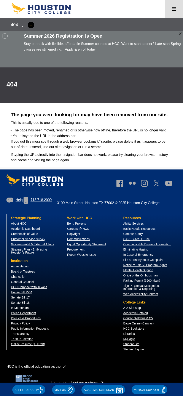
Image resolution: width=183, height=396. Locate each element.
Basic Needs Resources (139, 228)
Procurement (75, 249)
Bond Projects (76, 223)
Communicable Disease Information (147, 244)
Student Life (131, 344)
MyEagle (129, 339)
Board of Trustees (23, 271)
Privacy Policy (20, 323)
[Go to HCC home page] (45, 15)
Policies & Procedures (26, 318)
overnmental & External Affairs (33, 244)
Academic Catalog (135, 313)
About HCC (18, 223)
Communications (78, 239)
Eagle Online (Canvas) (138, 323)
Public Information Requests (30, 328)
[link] (146, 184)
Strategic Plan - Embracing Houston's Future (29, 251)
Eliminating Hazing (135, 249)
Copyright (73, 234)
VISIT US (63, 389)
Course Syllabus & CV (138, 318)
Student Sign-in (133, 349)
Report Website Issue (81, 254)
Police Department (23, 313)
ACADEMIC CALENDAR (103, 389)
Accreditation (20, 266)
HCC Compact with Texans (29, 287)
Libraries (129, 333)
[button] (28, 389)
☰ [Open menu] (174, 9)
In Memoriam (20, 308)
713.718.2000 (38, 200)
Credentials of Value (24, 234)
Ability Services (133, 223)
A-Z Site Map (132, 308)
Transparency (20, 333)
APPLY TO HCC (29, 389)
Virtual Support (149, 389)
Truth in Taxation (22, 339)
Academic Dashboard (25, 228)
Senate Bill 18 (20, 302)
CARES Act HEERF (136, 239)
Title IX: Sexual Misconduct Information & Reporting (141, 287)
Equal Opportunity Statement (86, 244)
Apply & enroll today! (81, 49)
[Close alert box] (180, 34)
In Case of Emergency (138, 254)
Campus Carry (133, 234)
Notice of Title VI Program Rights (145, 265)
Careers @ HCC (78, 228)
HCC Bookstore (133, 328)
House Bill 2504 (21, 292)
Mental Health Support (138, 270)
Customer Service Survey (28, 239)
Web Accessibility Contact (140, 294)
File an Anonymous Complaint (143, 260)
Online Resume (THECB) (28, 344)
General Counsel (22, 282)
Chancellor (18, 276)
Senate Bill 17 (20, 297)
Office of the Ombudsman (140, 275)
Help (14, 200)
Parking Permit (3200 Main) (141, 280)
